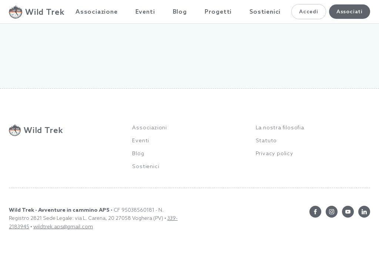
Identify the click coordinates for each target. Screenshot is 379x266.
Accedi (308, 11)
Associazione (97, 11)
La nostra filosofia (280, 127)
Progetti (218, 11)
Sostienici (265, 11)
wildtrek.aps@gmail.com (63, 226)
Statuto (266, 140)
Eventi (145, 11)
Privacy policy (275, 153)
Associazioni (149, 127)
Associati (349, 11)
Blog (180, 11)
